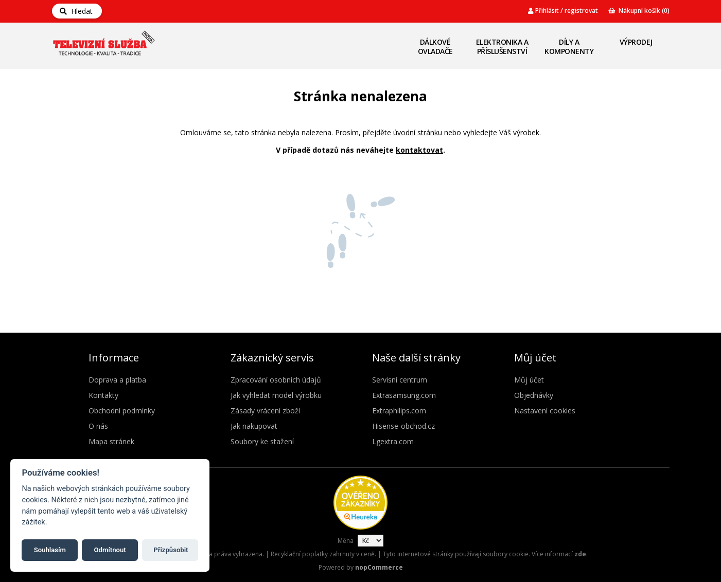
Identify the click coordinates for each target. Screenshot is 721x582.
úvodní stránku (417, 132)
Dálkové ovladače (435, 46)
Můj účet (529, 380)
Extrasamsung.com (404, 395)
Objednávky (533, 395)
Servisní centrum (399, 380)
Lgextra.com (393, 441)
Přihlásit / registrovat (563, 10)
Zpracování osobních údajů (276, 380)
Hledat (76, 11)
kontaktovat (419, 150)
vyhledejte (480, 132)
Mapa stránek (111, 441)
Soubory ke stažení (262, 441)
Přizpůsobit (170, 550)
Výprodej (636, 42)
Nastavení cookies (544, 410)
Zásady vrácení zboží (265, 410)
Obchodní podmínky (122, 410)
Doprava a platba (117, 380)
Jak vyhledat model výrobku (276, 395)
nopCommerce (379, 567)
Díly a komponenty (568, 46)
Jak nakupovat (254, 426)
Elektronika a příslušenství (502, 46)
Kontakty (103, 395)
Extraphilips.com (399, 410)
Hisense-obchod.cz (403, 426)
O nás (98, 426)
